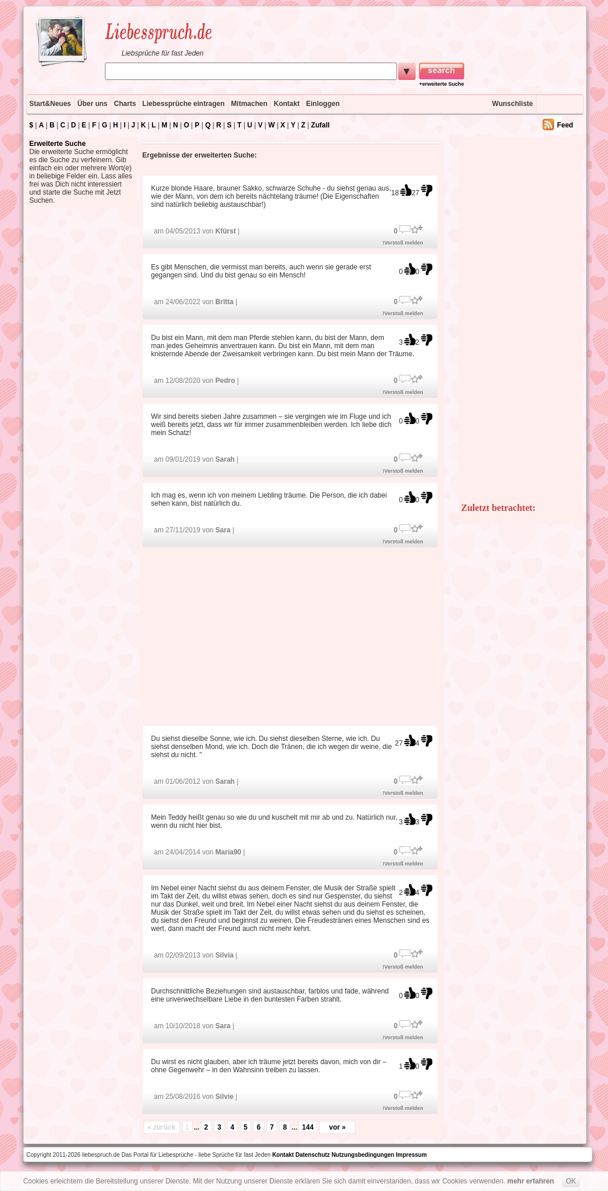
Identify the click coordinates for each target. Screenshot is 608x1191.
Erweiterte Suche (58, 144)
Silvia (225, 955)
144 (308, 1127)
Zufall (320, 125)
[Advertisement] (291, 635)
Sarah (225, 459)
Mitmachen (249, 104)
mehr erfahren (530, 1181)
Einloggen (323, 104)
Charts (125, 104)
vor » (337, 1127)
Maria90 (229, 852)
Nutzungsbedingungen (363, 1155)
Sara (223, 530)
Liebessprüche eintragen (184, 104)
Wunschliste (512, 104)
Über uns (93, 104)
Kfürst (226, 231)
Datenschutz (313, 1155)
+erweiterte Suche (441, 84)
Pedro (225, 381)
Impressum (411, 1155)
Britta (225, 302)
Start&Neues (50, 104)
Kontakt (287, 104)
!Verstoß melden (403, 243)
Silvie (225, 1097)
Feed (565, 125)
